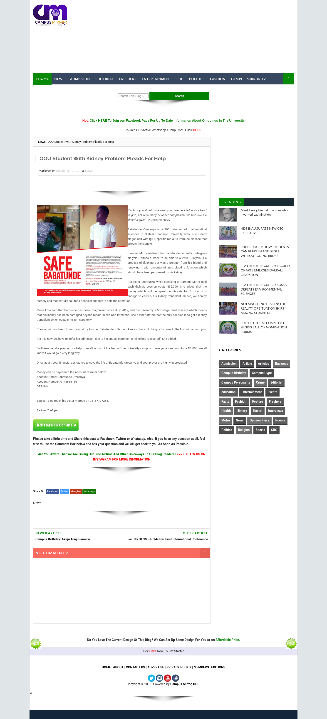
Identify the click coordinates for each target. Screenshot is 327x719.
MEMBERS (201, 667)
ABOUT (118, 667)
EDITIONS (218, 667)
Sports (260, 430)
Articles (263, 363)
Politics (197, 79)
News (59, 79)
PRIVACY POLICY (178, 667)
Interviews (275, 411)
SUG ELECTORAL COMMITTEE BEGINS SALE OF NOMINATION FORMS (264, 327)
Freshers (127, 79)
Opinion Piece (259, 420)
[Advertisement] (211, 37)
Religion (244, 430)
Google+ (76, 491)
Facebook (52, 491)
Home (43, 79)
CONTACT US (135, 667)
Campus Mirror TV (248, 79)
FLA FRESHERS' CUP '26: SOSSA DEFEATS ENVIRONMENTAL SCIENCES (264, 289)
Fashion (217, 79)
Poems (280, 420)
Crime (260, 382)
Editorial (104, 79)
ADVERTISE (155, 667)
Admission (80, 79)
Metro (225, 420)
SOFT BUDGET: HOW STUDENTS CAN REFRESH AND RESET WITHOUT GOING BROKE (265, 251)
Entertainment (156, 79)
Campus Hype (262, 373)
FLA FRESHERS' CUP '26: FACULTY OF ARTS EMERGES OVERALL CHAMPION (265, 270)
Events (272, 392)
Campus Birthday (233, 373)
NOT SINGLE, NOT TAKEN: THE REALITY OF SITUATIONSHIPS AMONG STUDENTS (263, 308)
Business (281, 363)
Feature (257, 401)
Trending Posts (231, 203)
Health (226, 411)
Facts (225, 401)
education (228, 392)
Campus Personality (235, 382)
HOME (106, 667)
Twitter (64, 491)
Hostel (257, 411)
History (242, 411)
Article (247, 363)
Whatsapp (89, 491)
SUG (179, 79)
